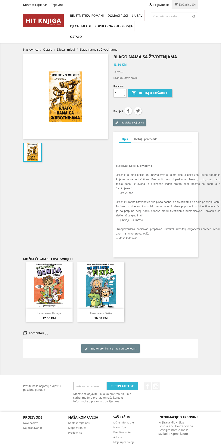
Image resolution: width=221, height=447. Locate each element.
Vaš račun (121, 417)
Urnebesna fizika (101, 313)
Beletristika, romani (87, 16)
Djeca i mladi (80, 26)
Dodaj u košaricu (150, 93)
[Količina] (117, 93)
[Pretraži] (174, 16)
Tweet (138, 111)
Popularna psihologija (114, 26)
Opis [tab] (125, 139)
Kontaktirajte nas (35, 5)
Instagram (156, 386)
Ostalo (76, 37)
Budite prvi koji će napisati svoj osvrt (110, 349)
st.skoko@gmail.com (173, 434)
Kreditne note (122, 432)
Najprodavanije (32, 427)
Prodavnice (75, 432)
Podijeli (128, 111)
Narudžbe (119, 427)
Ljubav (137, 16)
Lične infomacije (123, 422)
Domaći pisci (118, 16)
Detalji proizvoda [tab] (145, 139)
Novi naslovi (30, 423)
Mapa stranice (77, 427)
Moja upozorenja (124, 442)
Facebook (147, 386)
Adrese (117, 437)
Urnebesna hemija (49, 313)
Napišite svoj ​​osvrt (129, 123)
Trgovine (57, 5)
